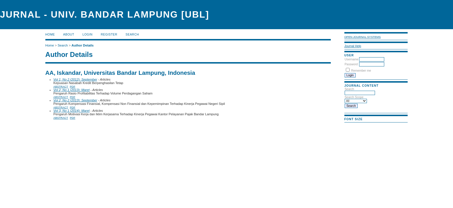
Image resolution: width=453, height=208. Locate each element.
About (68, 34)
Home (50, 34)
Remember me (361, 70)
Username (352, 59)
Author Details (83, 45)
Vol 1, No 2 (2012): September (75, 79)
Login (87, 34)
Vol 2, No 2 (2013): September (75, 100)
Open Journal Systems (362, 36)
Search (132, 34)
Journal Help (352, 46)
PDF (72, 86)
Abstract (60, 86)
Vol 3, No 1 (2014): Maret (71, 110)
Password (351, 64)
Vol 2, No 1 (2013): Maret (71, 90)
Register (109, 34)
